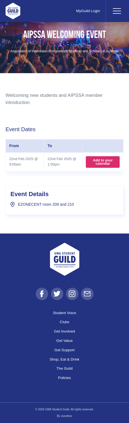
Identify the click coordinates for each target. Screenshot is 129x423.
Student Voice (64, 313)
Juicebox (66, 415)
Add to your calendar (103, 162)
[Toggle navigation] (117, 11)
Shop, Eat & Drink (64, 359)
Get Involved (64, 331)
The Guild (64, 368)
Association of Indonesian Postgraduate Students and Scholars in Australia (64, 51)
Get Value (64, 341)
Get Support (64, 350)
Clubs (64, 322)
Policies (64, 378)
